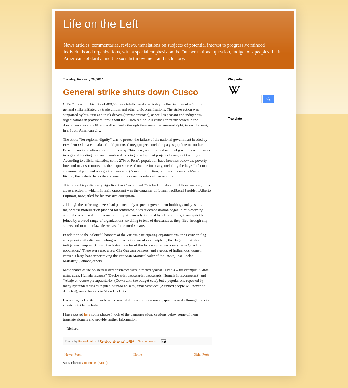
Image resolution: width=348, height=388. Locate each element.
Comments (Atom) (95, 363)
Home (137, 354)
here (87, 314)
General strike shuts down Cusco (130, 92)
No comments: (147, 341)
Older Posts (202, 354)
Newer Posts (73, 354)
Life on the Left (101, 24)
